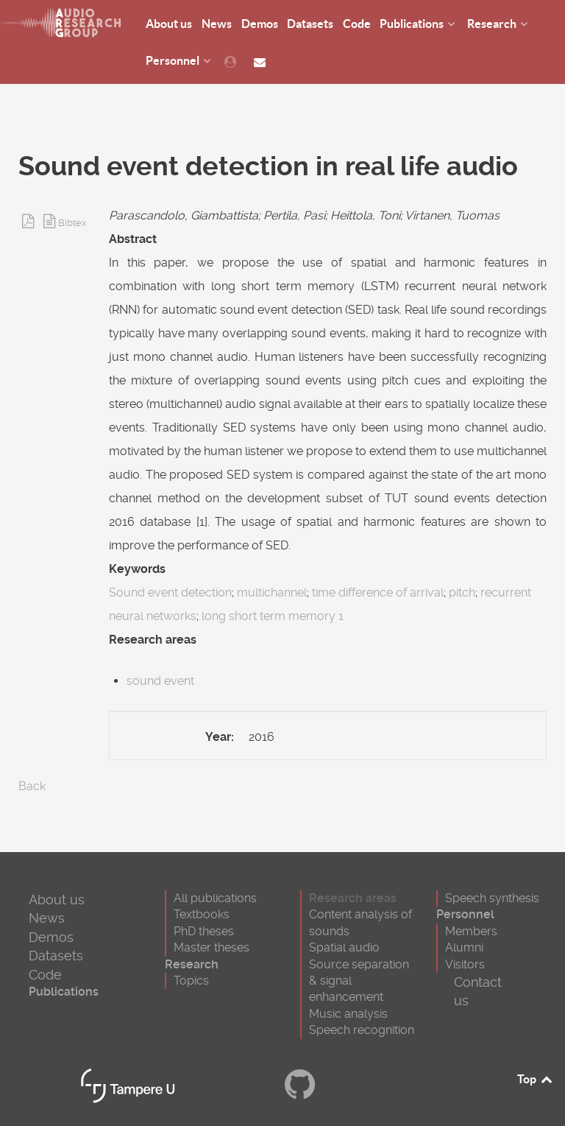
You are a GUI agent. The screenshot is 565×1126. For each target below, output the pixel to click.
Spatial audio (344, 947)
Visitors (465, 964)
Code (45, 974)
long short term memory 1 (273, 616)
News (47, 918)
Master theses (211, 947)
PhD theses (204, 931)
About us (57, 899)
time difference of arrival (378, 592)
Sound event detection (170, 592)
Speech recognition (361, 1030)
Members (471, 931)
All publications (215, 898)
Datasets (56, 955)
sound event (160, 681)
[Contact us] (261, 61)
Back (32, 786)
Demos (51, 937)
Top (535, 1078)
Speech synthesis (492, 898)
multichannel (272, 592)
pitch (462, 592)
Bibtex (72, 222)
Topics (191, 981)
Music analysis (348, 1014)
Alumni (464, 947)
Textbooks (202, 914)
